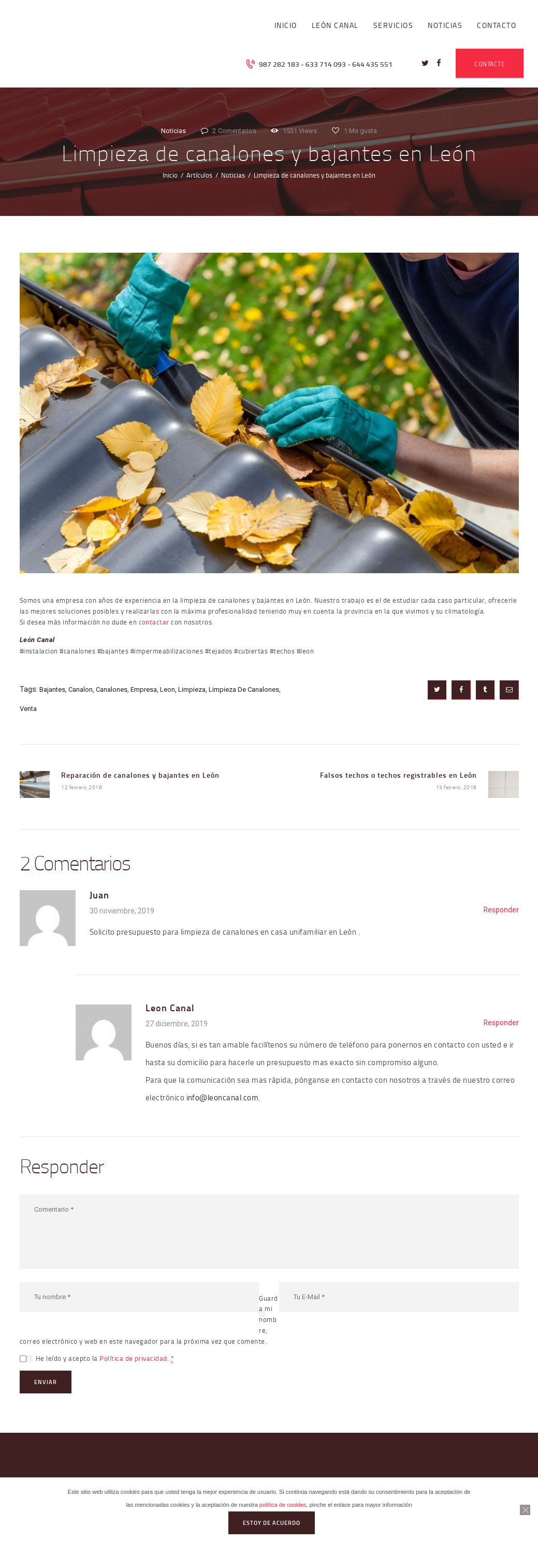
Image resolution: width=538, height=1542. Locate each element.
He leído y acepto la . (105, 1358)
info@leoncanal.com (222, 1097)
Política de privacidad (133, 1358)
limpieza (192, 689)
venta (28, 708)
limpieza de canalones (244, 689)
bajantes (52, 689)
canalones (111, 689)
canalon (80, 689)
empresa (143, 689)
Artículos (199, 175)
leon (167, 689)
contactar (154, 622)
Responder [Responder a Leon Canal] (501, 1023)
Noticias (173, 131)
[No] (525, 1510)
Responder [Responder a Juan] (501, 910)
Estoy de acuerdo (271, 1523)
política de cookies (283, 1505)
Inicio (170, 175)
